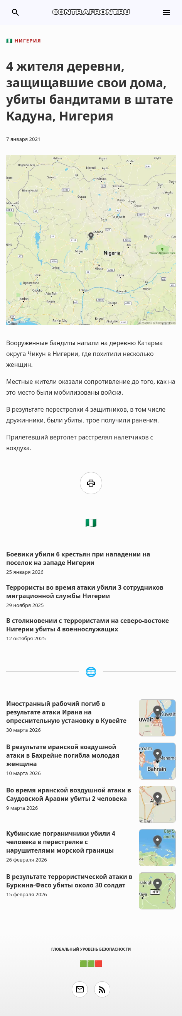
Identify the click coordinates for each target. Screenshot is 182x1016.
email (79, 989)
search (15, 12)
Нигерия (23, 40)
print (91, 483)
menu (166, 12)
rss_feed (102, 989)
